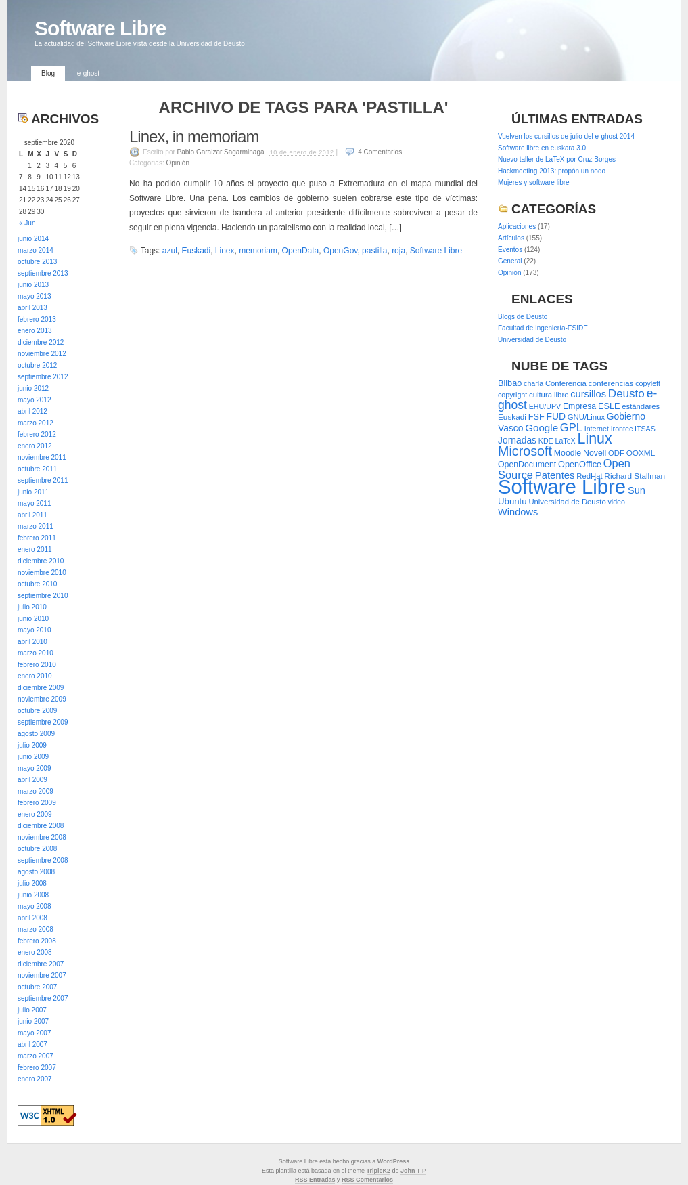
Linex (225, 250)
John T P (413, 1170)
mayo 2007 (34, 1033)
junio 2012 (33, 388)
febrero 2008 (37, 941)
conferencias (611, 383)
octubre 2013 (37, 261)
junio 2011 (33, 492)
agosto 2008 (36, 872)
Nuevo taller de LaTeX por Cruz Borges (557, 159)
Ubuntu (512, 501)
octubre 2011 (37, 469)
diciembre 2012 (41, 342)
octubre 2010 (37, 584)
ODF (616, 453)
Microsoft (525, 451)
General (510, 261)
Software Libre (100, 28)
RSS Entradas (315, 1179)
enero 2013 (35, 331)
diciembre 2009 (41, 687)
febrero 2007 (37, 1067)
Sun (636, 490)
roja (398, 250)
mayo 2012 (34, 400)
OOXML (641, 453)
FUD (556, 416)
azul (169, 250)
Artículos (511, 238)
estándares (641, 406)
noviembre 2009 (42, 699)
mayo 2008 (34, 906)
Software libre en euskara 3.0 (542, 148)
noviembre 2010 (42, 572)
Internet (596, 429)
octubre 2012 (37, 365)
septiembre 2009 (43, 722)
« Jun (27, 223)
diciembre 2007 (41, 964)
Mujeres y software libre (534, 182)
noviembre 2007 (42, 975)
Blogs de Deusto (522, 316)
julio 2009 (32, 745)
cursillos (588, 394)
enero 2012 (35, 446)
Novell (594, 453)
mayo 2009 (34, 768)
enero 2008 (35, 952)
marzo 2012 (35, 423)
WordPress (393, 1161)
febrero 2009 (37, 802)
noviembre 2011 (42, 457)
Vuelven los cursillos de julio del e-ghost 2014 (566, 136)
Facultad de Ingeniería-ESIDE (543, 328)
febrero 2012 (37, 434)
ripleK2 (380, 1170)
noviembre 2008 (42, 837)
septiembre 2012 (43, 377)
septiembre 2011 (43, 480)
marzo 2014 (35, 250)
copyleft (647, 383)
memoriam (258, 250)
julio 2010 (32, 607)
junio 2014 (33, 238)
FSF (536, 417)
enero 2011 (35, 549)
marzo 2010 (35, 653)
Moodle (567, 453)
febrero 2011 (37, 538)
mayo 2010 (34, 630)
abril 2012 (32, 411)
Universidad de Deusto (532, 339)
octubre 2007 (37, 987)
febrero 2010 (37, 664)
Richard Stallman (634, 476)
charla (533, 383)
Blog (48, 73)
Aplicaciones (517, 226)
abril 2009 (32, 779)
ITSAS (645, 429)
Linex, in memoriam (193, 136)
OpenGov (340, 250)
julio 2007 (32, 1010)
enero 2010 (35, 676)
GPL (571, 427)
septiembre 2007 (43, 998)
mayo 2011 (34, 503)
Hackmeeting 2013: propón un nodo (551, 171)
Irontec (622, 429)
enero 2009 (35, 814)
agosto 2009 (36, 733)
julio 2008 (32, 883)
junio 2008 (33, 895)
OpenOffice (579, 464)
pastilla (374, 250)
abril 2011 (32, 515)
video (616, 502)
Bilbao (510, 383)
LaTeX (565, 441)
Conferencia (566, 383)
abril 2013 (32, 307)
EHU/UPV (545, 406)
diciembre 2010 (41, 561)
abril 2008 (32, 918)
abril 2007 (32, 1044)
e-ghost (88, 73)
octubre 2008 (37, 849)
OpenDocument (527, 464)
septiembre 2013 (43, 273)
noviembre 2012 (42, 354)
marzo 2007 (35, 1056)
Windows (518, 512)
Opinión (177, 163)
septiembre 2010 (43, 595)
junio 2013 (33, 284)
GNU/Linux (586, 417)
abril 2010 (32, 641)
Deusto (626, 393)
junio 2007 (33, 1021)
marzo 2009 (35, 791)
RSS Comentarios (367, 1179)
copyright (512, 395)
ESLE (609, 406)
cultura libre (548, 395)
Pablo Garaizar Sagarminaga (221, 152)
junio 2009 (33, 756)
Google (541, 427)
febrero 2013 (37, 319)
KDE (545, 441)
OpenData (300, 250)
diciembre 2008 (41, 826)
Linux (595, 439)
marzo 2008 (35, 929)
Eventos (510, 249)
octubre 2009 (37, 710)
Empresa (579, 406)
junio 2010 (33, 618)
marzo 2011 (35, 526)
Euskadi (195, 250)
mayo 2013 (34, 296)
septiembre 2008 (43, 860)
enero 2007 (35, 1079)
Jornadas (517, 440)
